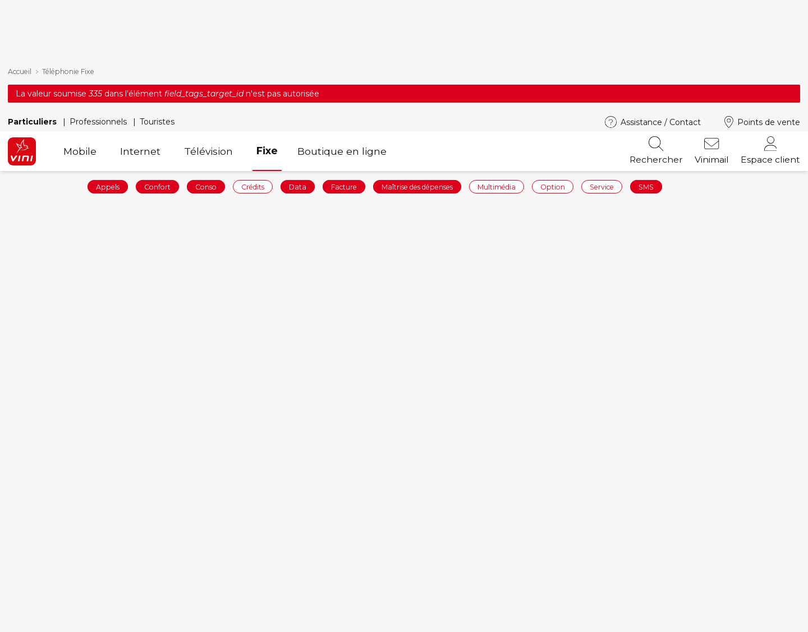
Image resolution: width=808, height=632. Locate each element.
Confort (157, 74)
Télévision (208, 39)
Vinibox (429, 621)
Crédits (252, 74)
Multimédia (497, 74)
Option (552, 74)
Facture (344, 74)
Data (297, 74)
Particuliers (33, 9)
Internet (140, 39)
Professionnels (99, 9)
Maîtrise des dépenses (417, 74)
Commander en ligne (56, 603)
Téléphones (236, 621)
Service (602, 74)
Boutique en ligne (342, 39)
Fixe (267, 38)
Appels (108, 74)
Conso (206, 74)
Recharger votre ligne (58, 621)
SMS (646, 74)
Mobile (80, 39)
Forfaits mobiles (246, 603)
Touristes (157, 9)
